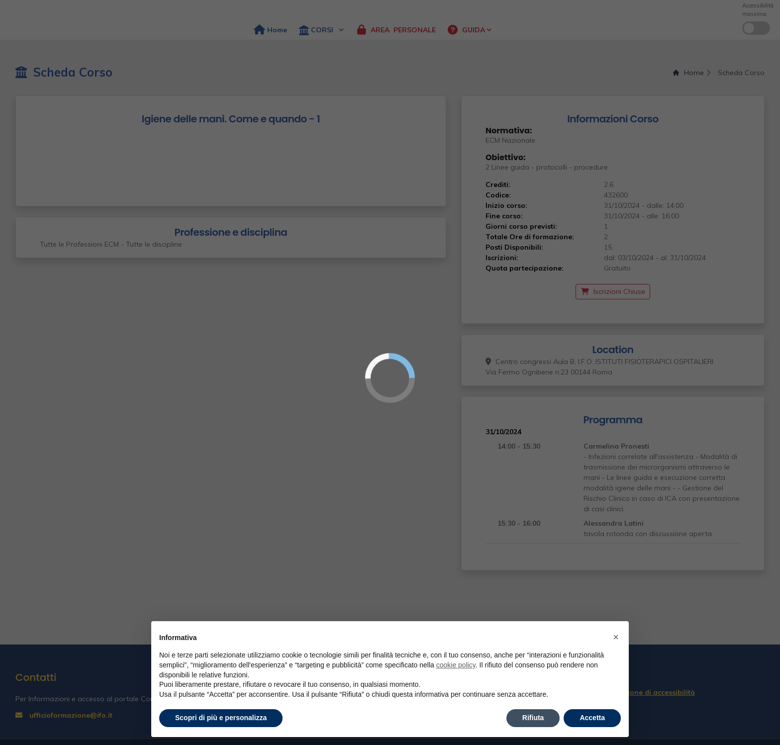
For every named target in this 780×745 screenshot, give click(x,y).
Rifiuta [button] (533, 718)
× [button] (616, 637)
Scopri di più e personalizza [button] (221, 718)
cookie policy (456, 665)
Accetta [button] (592, 718)
